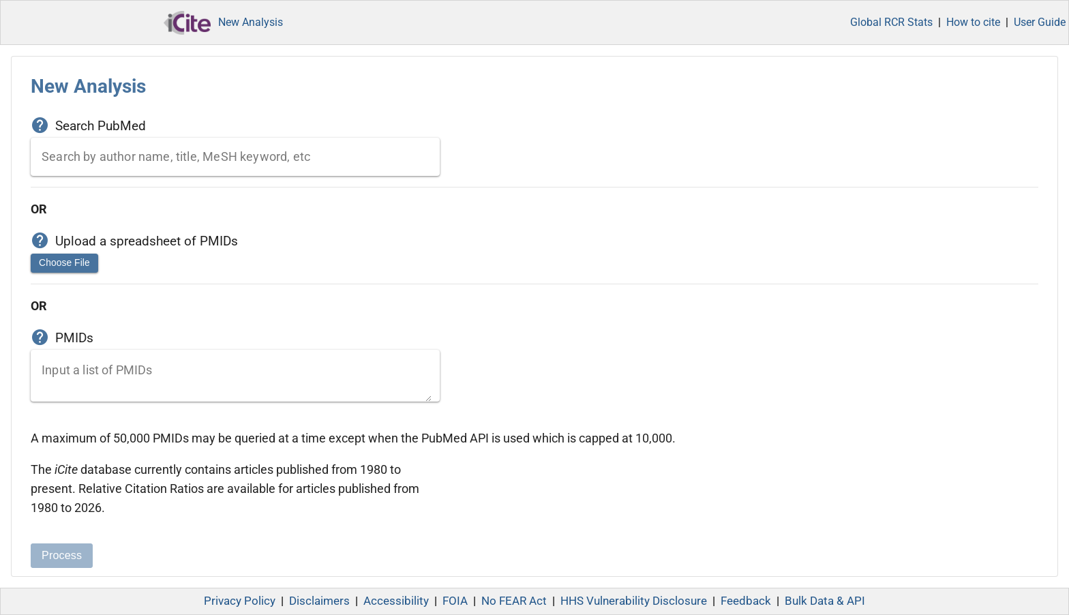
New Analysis (250, 22)
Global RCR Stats (891, 22)
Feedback (746, 601)
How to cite (973, 22)
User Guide (1040, 22)
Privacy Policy (239, 601)
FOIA (455, 601)
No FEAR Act (514, 601)
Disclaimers (319, 601)
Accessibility (396, 601)
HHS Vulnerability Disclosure (633, 601)
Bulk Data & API (825, 601)
